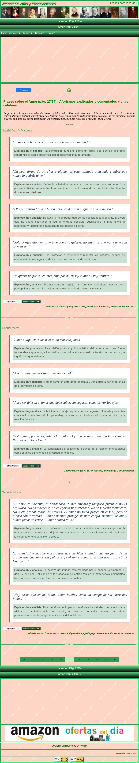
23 (33, 659)
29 (87, 659)
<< (24, 659)
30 (96, 659)
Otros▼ (51, 33)
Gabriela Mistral (12, 492)
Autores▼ (15, 33)
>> (114, 659)
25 (51, 659)
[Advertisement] (69, 59)
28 (78, 659)
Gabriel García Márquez (17, 130)
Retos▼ (39, 33)
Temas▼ (28, 33)
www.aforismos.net (126, 753)
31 (105, 659)
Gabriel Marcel (11, 328)
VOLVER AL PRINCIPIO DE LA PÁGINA (69, 746)
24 (42, 659)
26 (60, 659)
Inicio (4, 33)
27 (69, 659)
